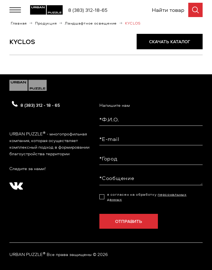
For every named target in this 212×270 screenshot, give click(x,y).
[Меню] (15, 10)
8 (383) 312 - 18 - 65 (40, 105)
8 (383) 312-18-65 (87, 10)
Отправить (128, 221)
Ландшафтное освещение (91, 23)
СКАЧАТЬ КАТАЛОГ (169, 42)
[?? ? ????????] (14, 184)
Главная (19, 23)
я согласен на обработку (146, 197)
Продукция (46, 23)
